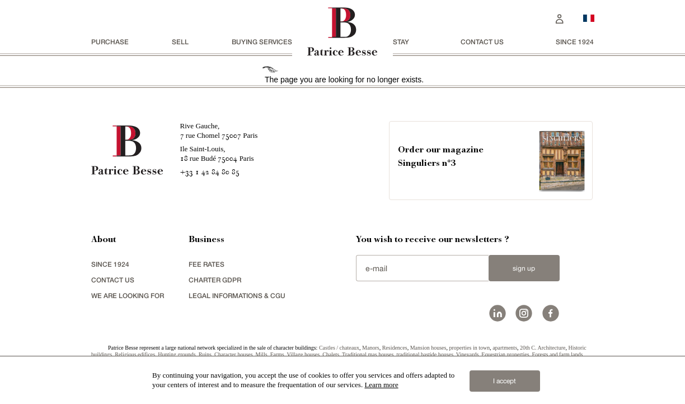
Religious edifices (135, 354)
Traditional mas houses (367, 354)
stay (401, 42)
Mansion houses (428, 348)
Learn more (381, 384)
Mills (262, 354)
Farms (277, 354)
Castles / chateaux (339, 348)
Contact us (482, 42)
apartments (504, 348)
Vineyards (467, 354)
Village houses (303, 354)
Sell (180, 42)
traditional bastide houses (424, 354)
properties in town (469, 348)
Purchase (110, 42)
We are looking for (127, 295)
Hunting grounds (177, 354)
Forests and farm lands (557, 354)
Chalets (330, 354)
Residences (394, 348)
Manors (370, 348)
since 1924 (575, 42)
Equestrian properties (505, 354)
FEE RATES (206, 264)
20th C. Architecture (542, 348)
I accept (504, 381)
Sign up (524, 268)
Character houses (233, 354)
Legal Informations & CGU (237, 295)
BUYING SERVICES (262, 42)
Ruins (205, 354)
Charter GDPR (215, 280)
